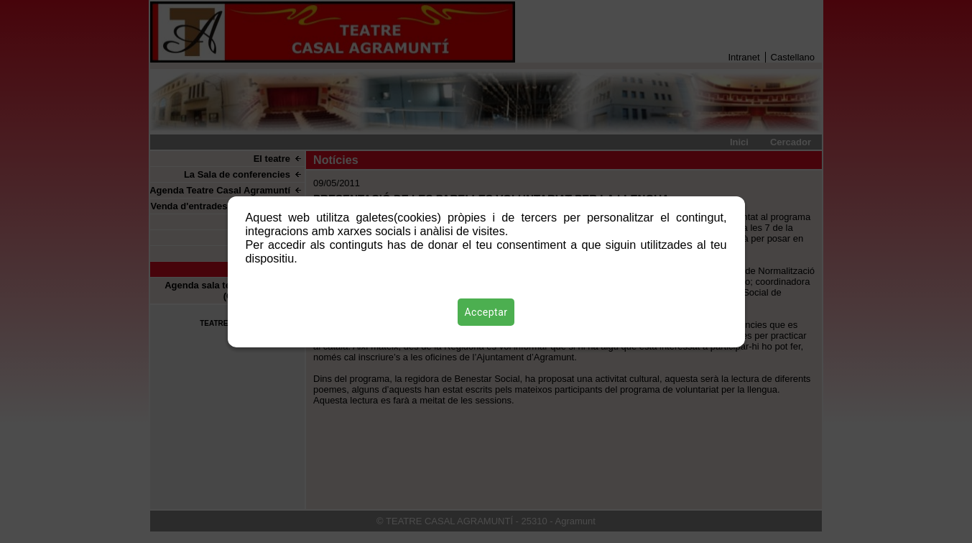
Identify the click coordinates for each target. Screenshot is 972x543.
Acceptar (486, 312)
